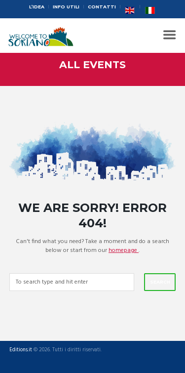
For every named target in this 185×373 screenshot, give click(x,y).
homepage (124, 250)
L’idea (36, 6)
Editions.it (20, 350)
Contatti (102, 6)
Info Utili (66, 6)
